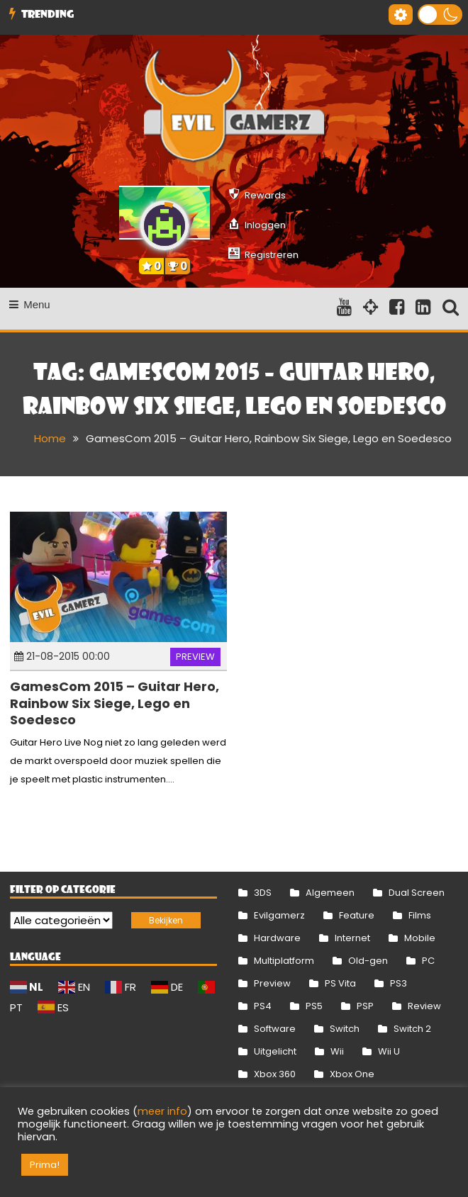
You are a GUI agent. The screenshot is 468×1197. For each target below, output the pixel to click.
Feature (356, 915)
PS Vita (340, 983)
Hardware (277, 938)
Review (424, 1006)
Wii (337, 1051)
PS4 (263, 1006)
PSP (365, 1006)
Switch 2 (412, 1028)
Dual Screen (417, 892)
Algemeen (330, 892)
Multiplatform (284, 960)
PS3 (398, 983)
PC (428, 960)
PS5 (314, 1006)
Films (419, 915)
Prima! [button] (45, 1164)
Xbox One (352, 1074)
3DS (263, 892)
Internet (352, 938)
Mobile (419, 938)
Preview (195, 656)
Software (275, 1028)
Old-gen (368, 960)
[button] (440, 14)
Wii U (389, 1051)
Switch (345, 1028)
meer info (162, 1111)
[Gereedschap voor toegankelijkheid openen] (401, 14)
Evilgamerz (279, 915)
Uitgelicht (275, 1051)
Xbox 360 (275, 1074)
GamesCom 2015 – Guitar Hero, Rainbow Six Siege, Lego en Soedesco (114, 703)
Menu (29, 304)
